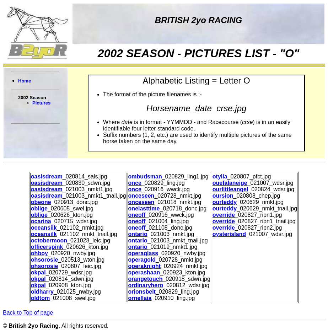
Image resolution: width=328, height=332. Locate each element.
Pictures (41, 103)
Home (24, 81)
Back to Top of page (28, 313)
